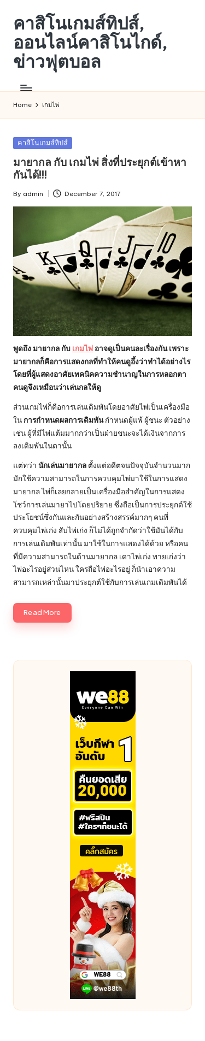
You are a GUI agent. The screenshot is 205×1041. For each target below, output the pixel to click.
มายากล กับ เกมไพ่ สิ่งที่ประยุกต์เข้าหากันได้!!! (99, 168)
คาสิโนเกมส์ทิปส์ (42, 142)
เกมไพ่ (82, 348)
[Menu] (25, 88)
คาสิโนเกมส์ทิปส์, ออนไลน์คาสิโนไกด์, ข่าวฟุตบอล (90, 43)
